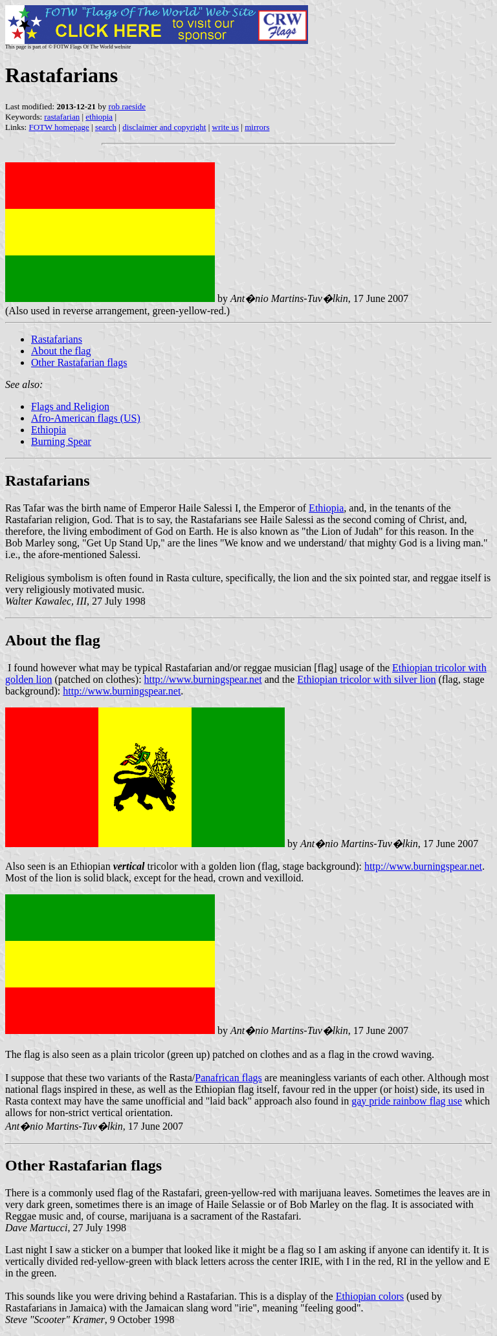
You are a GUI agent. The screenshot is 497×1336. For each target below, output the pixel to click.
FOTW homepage (58, 127)
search (105, 127)
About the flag (61, 350)
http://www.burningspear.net (203, 679)
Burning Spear (61, 441)
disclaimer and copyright (164, 127)
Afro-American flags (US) (85, 418)
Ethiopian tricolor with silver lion (366, 679)
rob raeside (127, 106)
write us (225, 127)
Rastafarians (56, 339)
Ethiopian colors (370, 1296)
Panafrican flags (228, 1077)
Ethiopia (48, 429)
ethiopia (99, 117)
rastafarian (62, 117)
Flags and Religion (70, 406)
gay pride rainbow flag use (406, 1100)
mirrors (257, 127)
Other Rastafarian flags (79, 362)
